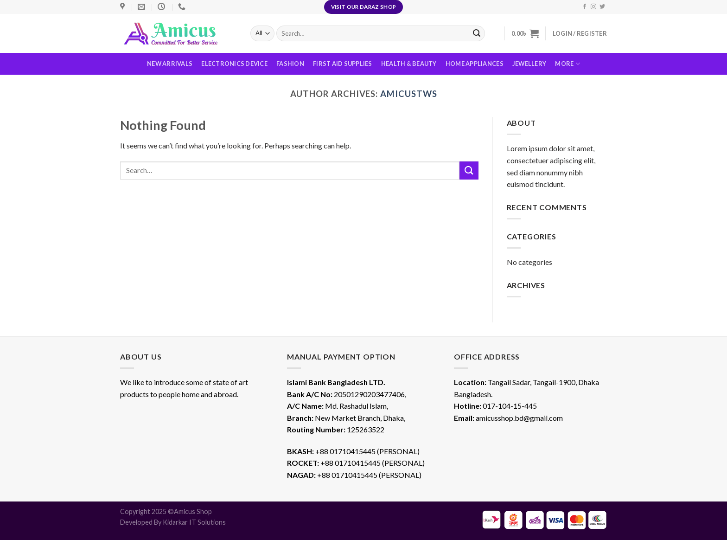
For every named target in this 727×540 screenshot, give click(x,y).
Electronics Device (234, 63)
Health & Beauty (409, 63)
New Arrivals (169, 63)
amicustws (408, 94)
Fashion (290, 63)
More (567, 63)
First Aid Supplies (342, 63)
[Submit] (468, 170)
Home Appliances (475, 63)
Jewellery (529, 63)
